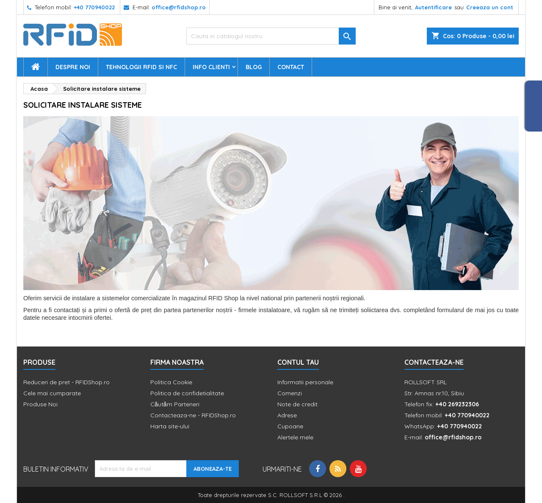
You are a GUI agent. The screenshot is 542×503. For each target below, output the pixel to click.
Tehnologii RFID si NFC (141, 67)
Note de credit (297, 404)
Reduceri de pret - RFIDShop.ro (66, 382)
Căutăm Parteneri (174, 404)
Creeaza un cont (489, 7)
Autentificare (433, 7)
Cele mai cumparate (52, 393)
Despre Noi (72, 67)
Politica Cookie (171, 382)
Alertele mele (295, 437)
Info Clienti (211, 67)
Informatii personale (305, 382)
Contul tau (298, 362)
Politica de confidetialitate (187, 393)
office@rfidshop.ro (179, 7)
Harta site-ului (169, 426)
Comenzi (289, 393)
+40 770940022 (94, 7)
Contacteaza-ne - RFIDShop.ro (193, 415)
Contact (290, 67)
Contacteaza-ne (434, 362)
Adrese (287, 415)
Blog (254, 67)
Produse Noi (40, 404)
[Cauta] (271, 36)
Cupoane (290, 426)
